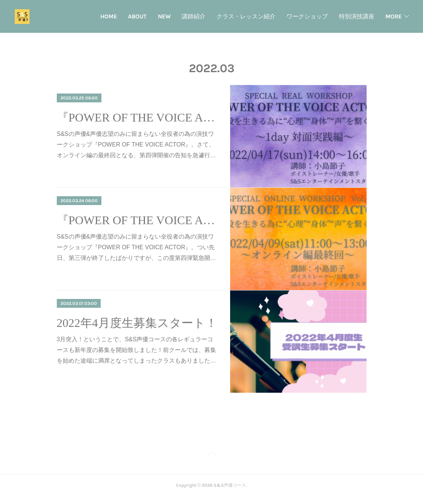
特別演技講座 (356, 16)
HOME (108, 16)
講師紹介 (193, 16)
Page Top (211, 456)
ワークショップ (307, 16)
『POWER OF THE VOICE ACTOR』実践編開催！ (137, 117)
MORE (393, 16)
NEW (164, 16)
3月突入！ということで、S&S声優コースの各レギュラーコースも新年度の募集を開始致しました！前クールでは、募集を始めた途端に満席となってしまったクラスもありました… (136, 350)
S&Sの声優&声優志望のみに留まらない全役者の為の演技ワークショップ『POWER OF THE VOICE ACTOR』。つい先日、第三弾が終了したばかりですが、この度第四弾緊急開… (136, 247)
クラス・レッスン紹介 (245, 16)
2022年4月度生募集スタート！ (137, 322)
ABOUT (137, 16)
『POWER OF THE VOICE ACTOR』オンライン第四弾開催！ (137, 220)
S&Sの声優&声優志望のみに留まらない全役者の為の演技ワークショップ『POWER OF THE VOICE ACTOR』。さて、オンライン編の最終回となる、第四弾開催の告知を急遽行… (136, 144)
